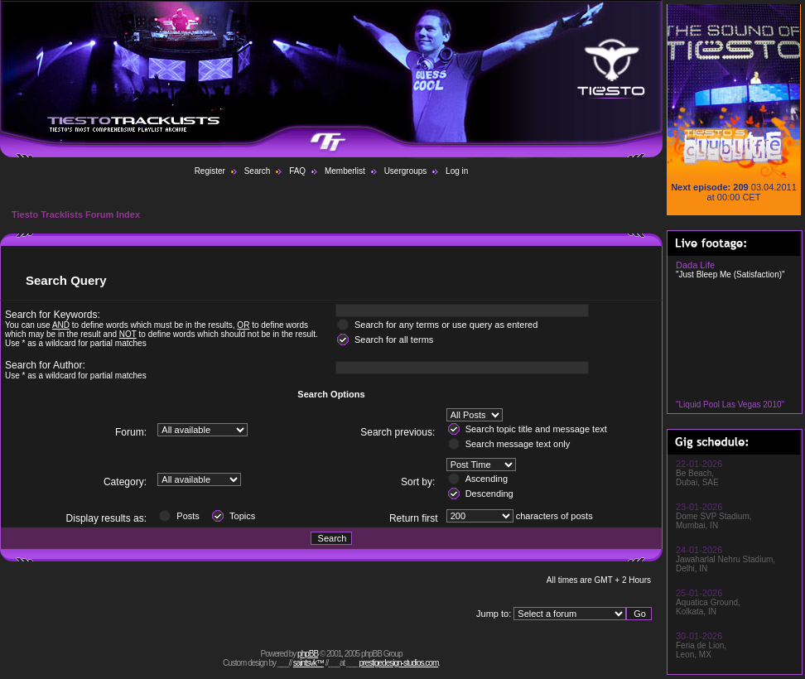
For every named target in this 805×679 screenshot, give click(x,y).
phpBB (307, 653)
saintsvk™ (308, 662)
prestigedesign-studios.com (399, 662)
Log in (457, 171)
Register (210, 171)
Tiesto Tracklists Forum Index (76, 214)
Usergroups (405, 171)
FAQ (297, 171)
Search (257, 171)
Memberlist (345, 171)
